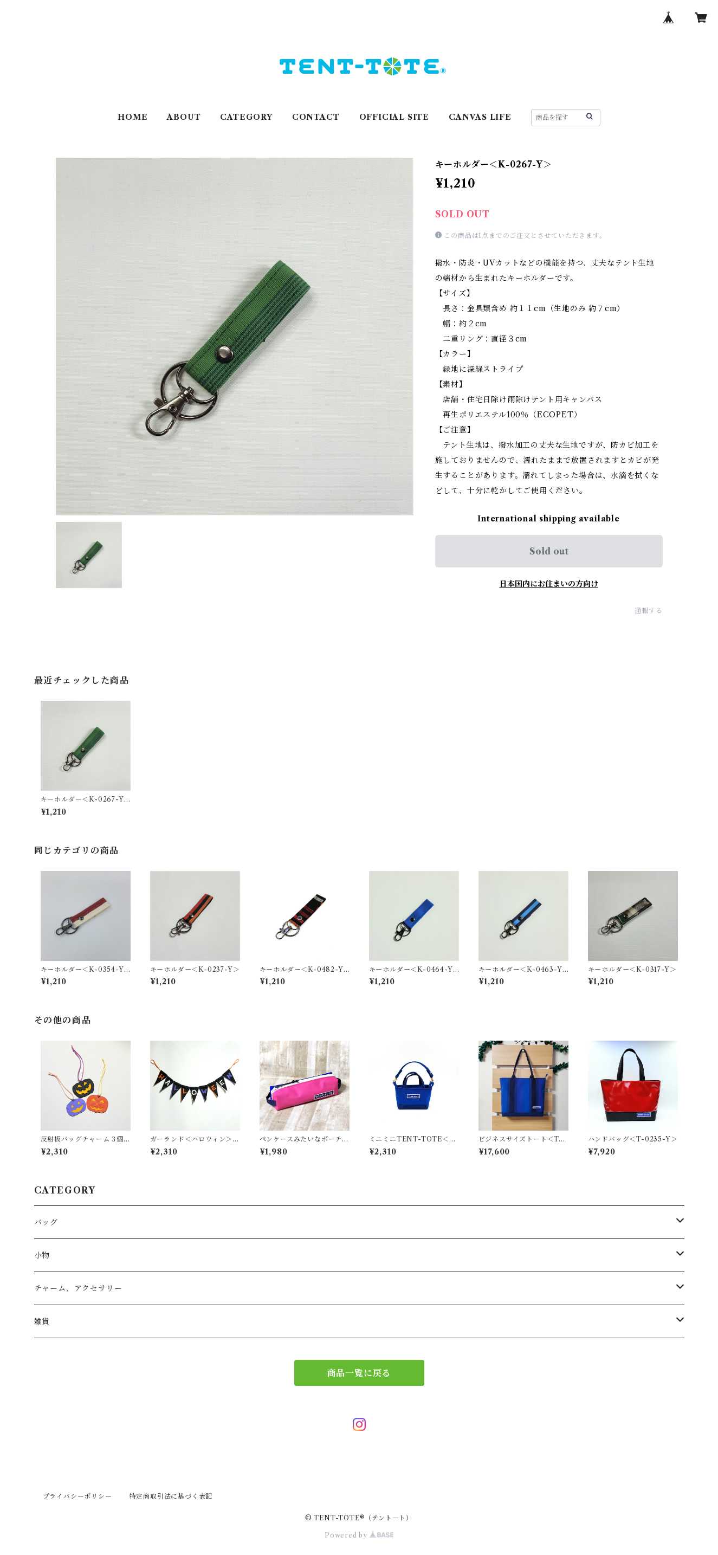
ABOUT (183, 117)
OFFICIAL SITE (394, 117)
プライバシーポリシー (77, 1496)
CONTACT (316, 117)
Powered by (359, 1535)
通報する (648, 610)
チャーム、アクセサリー (78, 1288)
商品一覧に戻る (359, 1372)
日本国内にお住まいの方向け (549, 584)
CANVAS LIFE (480, 117)
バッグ (46, 1222)
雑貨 (42, 1321)
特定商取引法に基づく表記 (171, 1496)
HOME (132, 117)
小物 (42, 1255)
